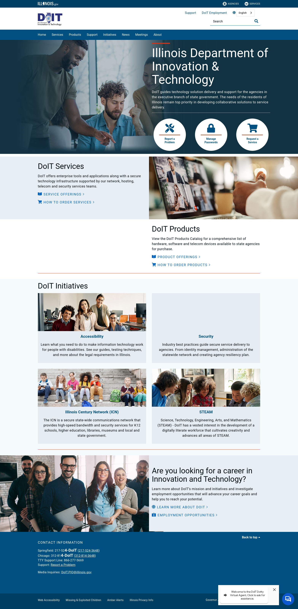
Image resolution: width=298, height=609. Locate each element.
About (158, 34)
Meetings (141, 34)
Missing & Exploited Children (83, 600)
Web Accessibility (49, 600)
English (243, 12)
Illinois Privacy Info (141, 600)
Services (252, 4)
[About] (164, 34)
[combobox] (245, 13)
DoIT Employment (214, 13)
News (125, 34)
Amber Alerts (115, 600)
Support (190, 13)
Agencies (231, 4)
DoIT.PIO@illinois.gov (76, 572)
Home (42, 34)
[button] (61, 194)
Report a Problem (63, 565)
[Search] (235, 21)
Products (75, 34)
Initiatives (109, 34)
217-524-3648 (88, 550)
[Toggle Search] (256, 21)
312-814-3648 (85, 556)
